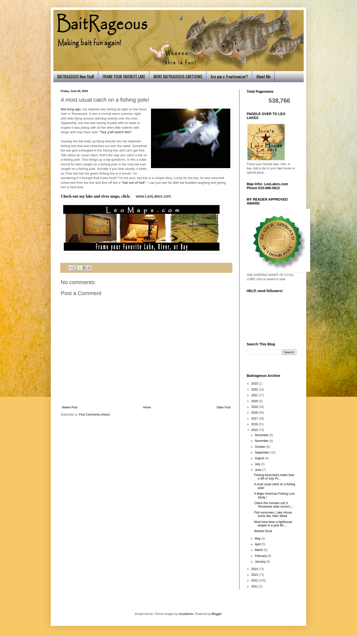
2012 (255, 580)
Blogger (216, 614)
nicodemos (186, 614)
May (258, 538)
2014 (255, 569)
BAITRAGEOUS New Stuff (75, 77)
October (260, 447)
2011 (255, 586)
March (259, 550)
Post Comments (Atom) (94, 414)
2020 (255, 401)
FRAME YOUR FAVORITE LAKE (124, 77)
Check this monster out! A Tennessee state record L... (274, 504)
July (258, 464)
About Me (263, 77)
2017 (255, 418)
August (260, 458)
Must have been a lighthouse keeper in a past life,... (273, 523)
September (262, 452)
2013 (255, 574)
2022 (255, 389)
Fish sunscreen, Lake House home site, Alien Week (273, 514)
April (258, 544)
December (262, 435)
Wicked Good (263, 531)
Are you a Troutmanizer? (229, 77)
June (258, 470)
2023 (255, 383)
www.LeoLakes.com (153, 196)
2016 (255, 424)
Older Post (223, 407)
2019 (255, 407)
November (262, 441)
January (260, 561)
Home (147, 407)
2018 (255, 412)
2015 (255, 430)
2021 (255, 395)
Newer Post (69, 407)
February (261, 556)
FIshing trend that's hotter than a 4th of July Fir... (274, 476)
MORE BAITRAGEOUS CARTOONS (177, 77)
